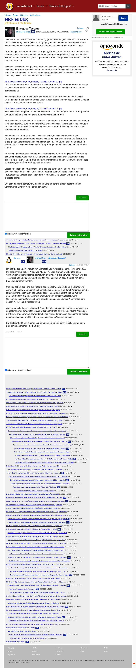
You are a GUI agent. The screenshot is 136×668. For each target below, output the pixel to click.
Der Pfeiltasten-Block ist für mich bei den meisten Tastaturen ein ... (27, 399)
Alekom (60, 582)
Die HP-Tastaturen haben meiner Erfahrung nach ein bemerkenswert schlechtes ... (35, 561)
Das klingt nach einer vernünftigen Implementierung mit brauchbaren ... (37, 448)
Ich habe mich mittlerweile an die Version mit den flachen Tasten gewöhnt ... (31, 254)
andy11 (57, 406)
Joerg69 (71, 462)
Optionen (80, 28)
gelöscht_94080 (63, 417)
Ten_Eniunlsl (61, 540)
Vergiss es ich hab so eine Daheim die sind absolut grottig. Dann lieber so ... (32, 540)
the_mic (13, 260)
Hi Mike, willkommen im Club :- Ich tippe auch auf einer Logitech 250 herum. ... (31, 389)
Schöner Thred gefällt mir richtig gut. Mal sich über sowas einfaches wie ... (30, 515)
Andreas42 (61, 501)
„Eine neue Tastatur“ (57, 258)
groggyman (62, 519)
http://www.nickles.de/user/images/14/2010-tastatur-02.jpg (33, 81)
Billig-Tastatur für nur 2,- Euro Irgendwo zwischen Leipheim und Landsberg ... (31, 547)
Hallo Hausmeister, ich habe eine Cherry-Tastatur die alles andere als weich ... (33, 247)
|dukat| (56, 494)
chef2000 (57, 466)
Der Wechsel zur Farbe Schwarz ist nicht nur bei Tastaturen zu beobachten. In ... (33, 522)
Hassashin (38, 250)
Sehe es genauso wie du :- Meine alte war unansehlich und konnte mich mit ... (31, 403)
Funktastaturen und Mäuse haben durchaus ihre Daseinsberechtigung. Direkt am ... (37, 575)
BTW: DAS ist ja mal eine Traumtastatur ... (21, 250)
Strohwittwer (62, 247)
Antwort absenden (78, 235)
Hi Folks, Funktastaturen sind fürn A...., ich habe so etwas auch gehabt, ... (38, 455)
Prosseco (62, 413)
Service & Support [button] (60, 6)
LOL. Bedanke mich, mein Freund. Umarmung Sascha (31, 491)
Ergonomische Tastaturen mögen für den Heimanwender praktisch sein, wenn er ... (33, 606)
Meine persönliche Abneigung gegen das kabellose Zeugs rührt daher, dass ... (36, 441)
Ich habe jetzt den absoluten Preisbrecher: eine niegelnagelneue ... (29, 603)
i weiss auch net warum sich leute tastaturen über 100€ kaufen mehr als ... (30, 599)
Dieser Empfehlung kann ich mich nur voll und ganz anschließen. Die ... (30, 473)
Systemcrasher (62, 512)
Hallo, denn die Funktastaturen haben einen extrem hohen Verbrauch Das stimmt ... (35, 571)
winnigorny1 (58, 424)
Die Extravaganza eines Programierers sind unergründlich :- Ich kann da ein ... (34, 620)
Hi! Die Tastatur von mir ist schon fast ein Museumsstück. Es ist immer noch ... (31, 501)
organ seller (62, 543)
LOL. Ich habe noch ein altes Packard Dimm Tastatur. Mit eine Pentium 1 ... (32, 469)
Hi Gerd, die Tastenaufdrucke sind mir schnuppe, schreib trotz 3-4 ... (29, 392)
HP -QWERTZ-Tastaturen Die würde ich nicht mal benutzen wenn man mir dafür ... (34, 557)
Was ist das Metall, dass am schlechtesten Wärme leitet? (31, 487)
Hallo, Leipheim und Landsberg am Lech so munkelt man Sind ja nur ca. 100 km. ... (34, 550)
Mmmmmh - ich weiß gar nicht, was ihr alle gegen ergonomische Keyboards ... (33, 431)
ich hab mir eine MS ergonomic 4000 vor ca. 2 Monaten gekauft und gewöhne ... (32, 543)
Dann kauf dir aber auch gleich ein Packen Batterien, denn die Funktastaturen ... (33, 568)
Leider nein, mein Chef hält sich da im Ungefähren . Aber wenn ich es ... (32, 554)
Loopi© (54, 529)
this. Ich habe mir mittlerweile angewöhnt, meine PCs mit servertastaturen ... (31, 596)
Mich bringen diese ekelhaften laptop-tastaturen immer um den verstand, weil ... (32, 417)
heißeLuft (58, 526)
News (82, 651)
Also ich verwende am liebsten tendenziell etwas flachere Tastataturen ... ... (30, 508)
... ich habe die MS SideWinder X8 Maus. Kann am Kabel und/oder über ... (30, 424)
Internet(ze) (83, 648)
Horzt (58, 610)
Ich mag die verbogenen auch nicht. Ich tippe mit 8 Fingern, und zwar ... (29, 243)
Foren (106, 651)
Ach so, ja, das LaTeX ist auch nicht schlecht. (24, 638)
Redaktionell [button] (24, 6)
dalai (59, 396)
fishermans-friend (60, 515)
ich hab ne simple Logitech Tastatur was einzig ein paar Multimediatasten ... (30, 505)
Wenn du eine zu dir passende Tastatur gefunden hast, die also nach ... (29, 529)
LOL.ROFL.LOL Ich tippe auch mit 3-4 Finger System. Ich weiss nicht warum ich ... (32, 413)
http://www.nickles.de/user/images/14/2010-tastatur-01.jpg (33, 108)
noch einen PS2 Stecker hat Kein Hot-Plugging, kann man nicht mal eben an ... (33, 420)
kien (56, 508)
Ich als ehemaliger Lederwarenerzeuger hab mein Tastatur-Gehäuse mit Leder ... (32, 582)
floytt (54, 427)
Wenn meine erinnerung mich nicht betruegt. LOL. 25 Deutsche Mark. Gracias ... (37, 484)
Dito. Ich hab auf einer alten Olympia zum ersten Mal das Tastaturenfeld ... (30, 494)
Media (58, 655)
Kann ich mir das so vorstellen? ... (20, 589)
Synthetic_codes (61, 596)
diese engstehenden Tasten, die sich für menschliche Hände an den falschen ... (34, 434)
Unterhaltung (60, 651)
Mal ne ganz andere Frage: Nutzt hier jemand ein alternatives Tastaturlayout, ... (31, 498)
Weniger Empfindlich (13, 642)
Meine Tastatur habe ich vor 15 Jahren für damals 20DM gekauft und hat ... (30, 406)
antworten (82, 198)
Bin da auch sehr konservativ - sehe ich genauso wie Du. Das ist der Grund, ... (31, 564)
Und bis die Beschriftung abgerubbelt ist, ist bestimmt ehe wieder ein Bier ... (33, 396)
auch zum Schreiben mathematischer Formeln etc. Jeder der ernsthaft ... (32, 635)
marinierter (59, 254)
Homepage (11, 648)
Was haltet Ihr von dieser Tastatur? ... (18, 627)
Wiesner (55, 613)
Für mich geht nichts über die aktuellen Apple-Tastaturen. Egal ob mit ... (29, 427)
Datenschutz (36, 655)
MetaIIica (59, 505)
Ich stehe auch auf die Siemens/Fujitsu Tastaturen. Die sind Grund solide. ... (30, 526)
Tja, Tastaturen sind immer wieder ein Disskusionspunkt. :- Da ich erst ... (29, 613)
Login (123, 18)
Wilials (58, 578)
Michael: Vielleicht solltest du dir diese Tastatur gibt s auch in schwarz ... (29, 536)
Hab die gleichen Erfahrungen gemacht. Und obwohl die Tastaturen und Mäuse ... (41, 459)
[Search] (112, 6)
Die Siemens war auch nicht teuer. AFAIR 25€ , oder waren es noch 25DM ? (34, 480)
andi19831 (60, 403)
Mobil (106, 648)
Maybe (70, 459)
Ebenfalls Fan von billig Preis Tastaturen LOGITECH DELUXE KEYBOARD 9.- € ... (33, 533)
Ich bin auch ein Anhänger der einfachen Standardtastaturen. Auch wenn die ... (31, 512)
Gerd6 (59, 389)
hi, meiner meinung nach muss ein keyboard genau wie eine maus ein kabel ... (31, 610)
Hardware (59, 648)
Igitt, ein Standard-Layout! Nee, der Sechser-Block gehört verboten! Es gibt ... (30, 410)
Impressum (11, 655)
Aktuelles (35, 648)
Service (10, 651)
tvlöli (56, 624)
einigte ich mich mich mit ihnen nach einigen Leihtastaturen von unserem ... (32, 617)
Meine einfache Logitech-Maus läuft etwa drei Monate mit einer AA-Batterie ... (39, 452)
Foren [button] (41, 6)
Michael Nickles (23, 32)
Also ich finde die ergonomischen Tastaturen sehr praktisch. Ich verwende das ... (32, 240)
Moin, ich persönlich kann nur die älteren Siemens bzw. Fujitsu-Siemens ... (30, 466)
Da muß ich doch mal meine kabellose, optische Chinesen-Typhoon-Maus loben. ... (41, 462)
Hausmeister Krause (59, 243)
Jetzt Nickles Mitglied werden (110, 31)
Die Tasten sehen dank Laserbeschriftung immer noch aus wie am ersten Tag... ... (35, 477)
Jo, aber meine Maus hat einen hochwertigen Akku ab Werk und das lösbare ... (38, 445)
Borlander (57, 473)
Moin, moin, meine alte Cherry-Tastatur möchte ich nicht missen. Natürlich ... (31, 578)
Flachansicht (75, 32)
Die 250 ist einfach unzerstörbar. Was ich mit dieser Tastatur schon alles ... (30, 624)
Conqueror (62, 240)
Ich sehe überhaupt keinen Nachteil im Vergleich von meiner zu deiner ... (33, 438)
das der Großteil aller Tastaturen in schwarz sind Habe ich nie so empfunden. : (33, 519)
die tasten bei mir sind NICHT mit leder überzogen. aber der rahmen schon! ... (35, 592)
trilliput (58, 410)
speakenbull (63, 533)
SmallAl (22, 642)
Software (34, 651)
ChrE (62, 550)
